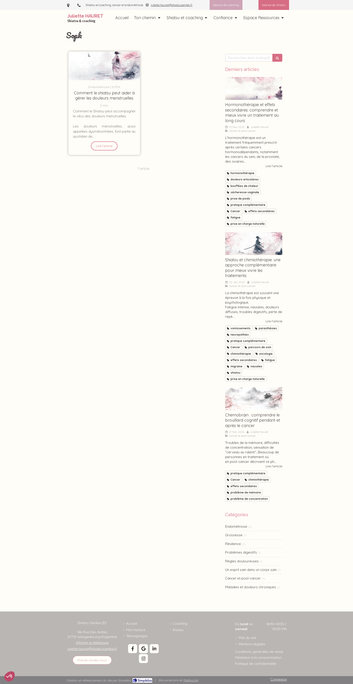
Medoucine (190, 680)
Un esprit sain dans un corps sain (251, 570)
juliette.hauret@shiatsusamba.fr (92, 649)
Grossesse (233, 535)
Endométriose (236, 526)
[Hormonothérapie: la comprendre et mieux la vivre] (253, 88)
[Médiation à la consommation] (258, 657)
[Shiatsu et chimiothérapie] (253, 243)
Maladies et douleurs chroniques (250, 587)
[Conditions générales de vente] (259, 652)
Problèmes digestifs (241, 552)
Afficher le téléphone (92, 643)
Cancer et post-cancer (243, 578)
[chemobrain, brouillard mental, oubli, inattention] (253, 398)
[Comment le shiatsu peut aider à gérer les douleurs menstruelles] (104, 66)
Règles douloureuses (242, 561)
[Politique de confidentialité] (255, 663)
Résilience (233, 544)
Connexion (278, 679)
